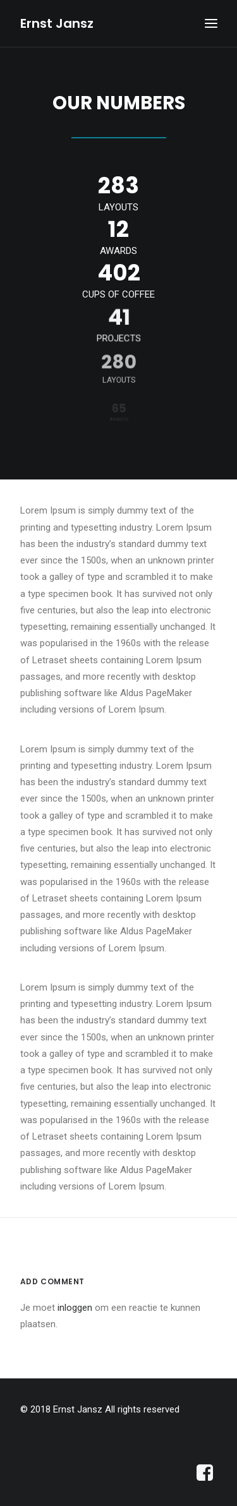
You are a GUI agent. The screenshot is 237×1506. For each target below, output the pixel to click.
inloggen (75, 1307)
